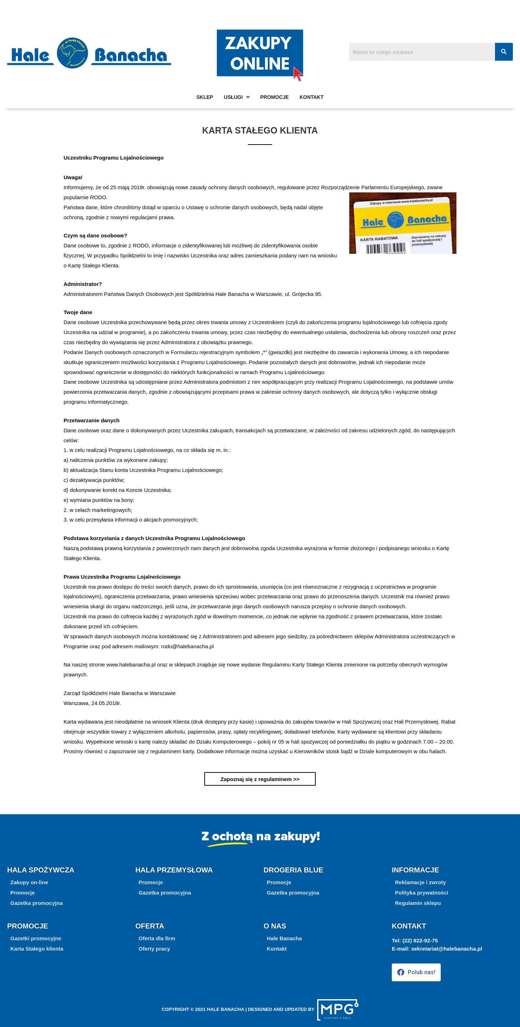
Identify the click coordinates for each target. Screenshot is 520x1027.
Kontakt (312, 97)
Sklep (204, 97)
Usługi (237, 97)
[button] (22, 893)
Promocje (274, 97)
